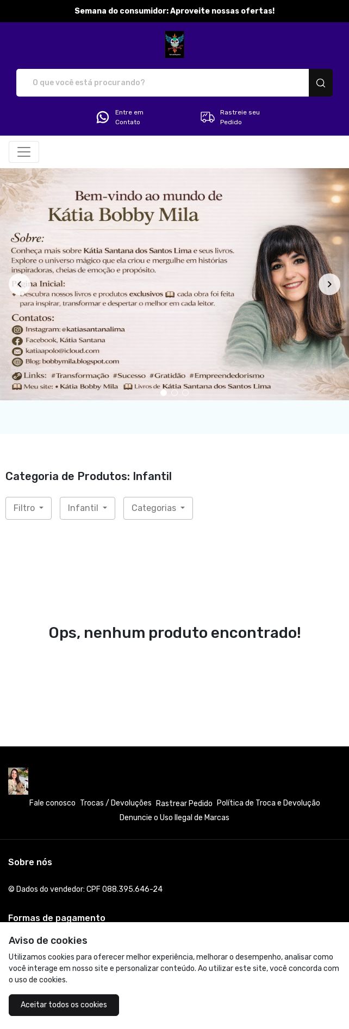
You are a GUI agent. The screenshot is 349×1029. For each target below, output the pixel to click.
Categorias (155, 508)
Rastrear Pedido (184, 803)
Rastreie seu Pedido (230, 117)
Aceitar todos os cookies (64, 1004)
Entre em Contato (119, 117)
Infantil (84, 508)
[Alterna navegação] (24, 152)
